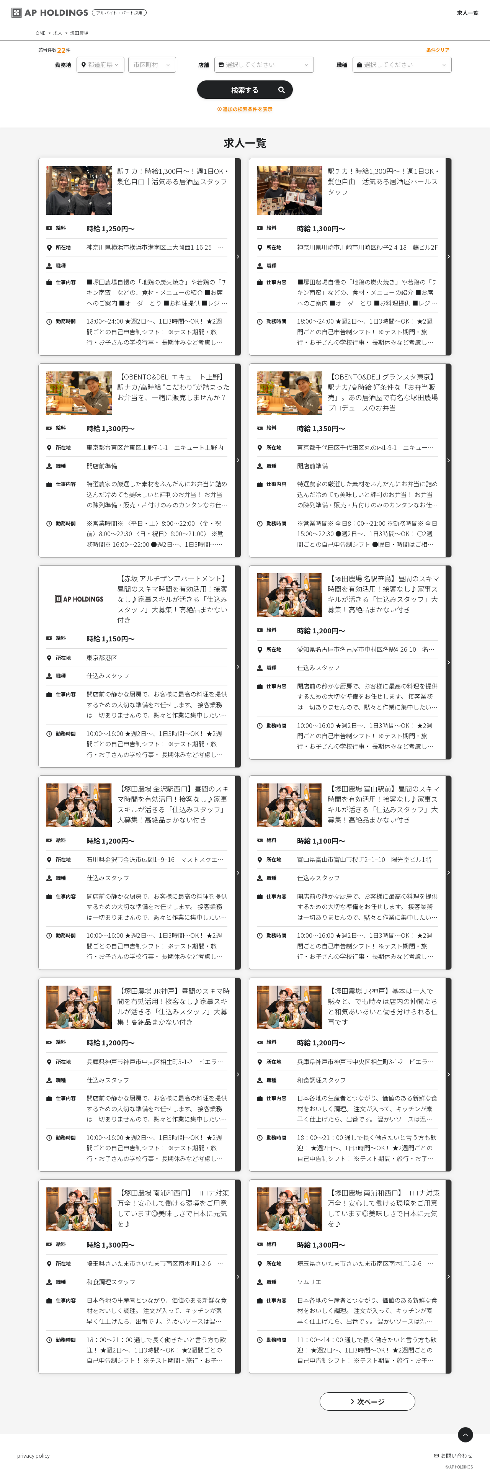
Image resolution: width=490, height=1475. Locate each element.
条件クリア (437, 49)
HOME (39, 32)
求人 (57, 32)
